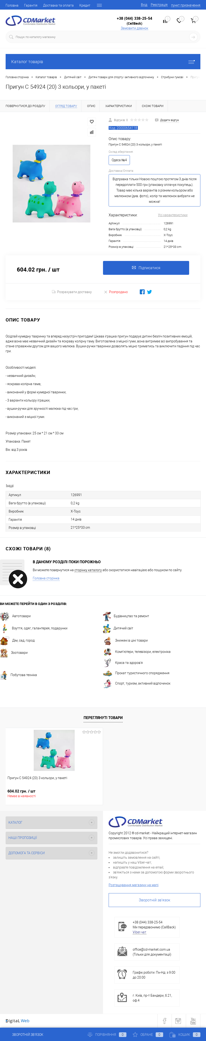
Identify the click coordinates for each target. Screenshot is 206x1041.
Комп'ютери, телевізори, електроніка (137, 652)
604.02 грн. (21, 791)
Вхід (144, 5)
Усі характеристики (173, 215)
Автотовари (15, 616)
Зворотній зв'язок (154, 900)
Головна (12, 5)
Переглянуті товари (103, 717)
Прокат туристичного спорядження (136, 673)
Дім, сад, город (17, 641)
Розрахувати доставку (72, 292)
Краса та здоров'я (123, 663)
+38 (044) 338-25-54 (134, 18)
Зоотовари (14, 653)
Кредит (84, 5)
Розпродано (116, 292)
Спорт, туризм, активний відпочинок (136, 683)
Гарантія (30, 5)
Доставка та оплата (58, 5)
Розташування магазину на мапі (133, 885)
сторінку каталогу (88, 570)
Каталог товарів (103, 61)
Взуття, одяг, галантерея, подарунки (33, 628)
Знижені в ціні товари (125, 641)
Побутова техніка (18, 675)
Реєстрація (159, 5)
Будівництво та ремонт (126, 616)
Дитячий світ (118, 628)
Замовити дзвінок (134, 28)
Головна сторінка (46, 578)
